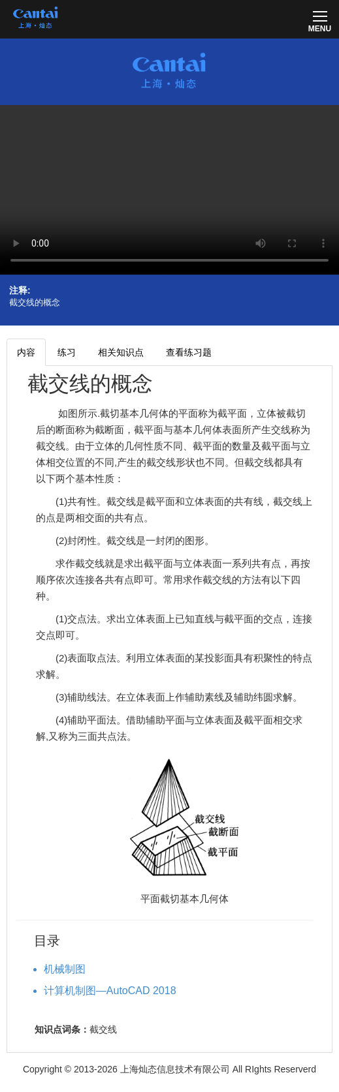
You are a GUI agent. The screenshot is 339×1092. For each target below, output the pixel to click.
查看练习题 (189, 352)
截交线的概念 (90, 383)
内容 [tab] (26, 352)
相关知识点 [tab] (121, 352)
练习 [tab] (66, 352)
